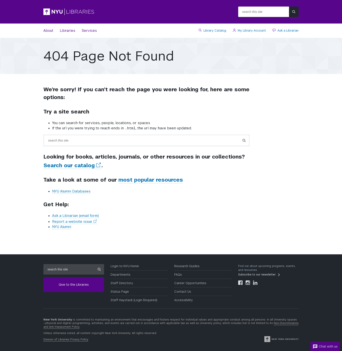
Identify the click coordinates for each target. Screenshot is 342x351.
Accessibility (183, 300)
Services (89, 30)
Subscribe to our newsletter (257, 274)
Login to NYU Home (125, 266)
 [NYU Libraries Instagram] (248, 282)
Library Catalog (214, 30)
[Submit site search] (294, 12)
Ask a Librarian (288, 30)
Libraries (67, 30)
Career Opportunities (190, 283)
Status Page (120, 292)
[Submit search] (244, 140)
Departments (120, 275)
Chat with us (325, 346)
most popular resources (150, 179)
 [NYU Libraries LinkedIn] (255, 282)
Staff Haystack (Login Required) (134, 300)
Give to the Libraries (74, 285)
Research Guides (187, 266)
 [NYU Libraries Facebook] (240, 282)
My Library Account (251, 30)
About (48, 30)
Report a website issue (74, 221)
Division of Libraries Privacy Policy (65, 339)
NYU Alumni (61, 226)
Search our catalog (72, 165)
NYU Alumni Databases (71, 191)
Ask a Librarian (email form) (75, 215)
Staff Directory (122, 283)
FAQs (178, 275)
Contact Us (182, 292)
